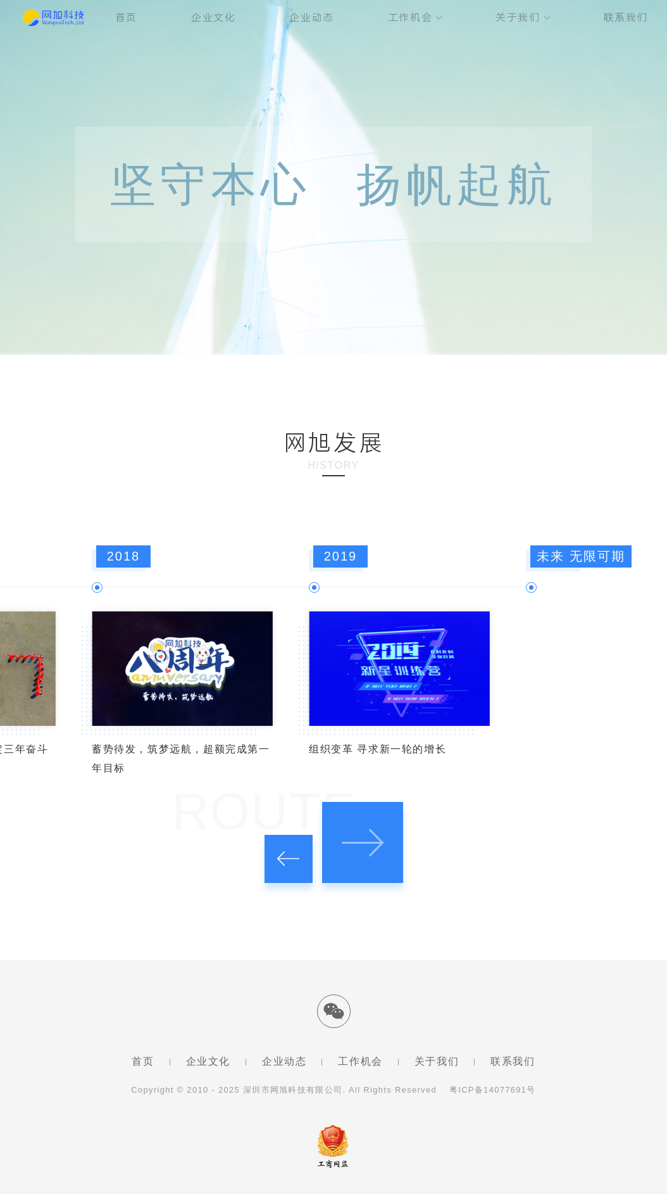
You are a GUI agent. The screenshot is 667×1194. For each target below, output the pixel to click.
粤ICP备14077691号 (492, 1090)
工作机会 (410, 17)
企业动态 (311, 17)
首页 (126, 17)
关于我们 (518, 17)
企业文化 (213, 17)
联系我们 (626, 17)
